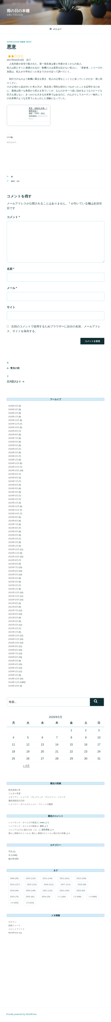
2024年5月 (13, 488)
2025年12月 (13, 420)
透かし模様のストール (18, 833)
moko (28, 42)
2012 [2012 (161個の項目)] (64, 878)
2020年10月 (13, 643)
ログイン (12, 922)
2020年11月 (13, 639)
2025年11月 (13, 424)
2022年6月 (13, 571)
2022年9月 (13, 560)
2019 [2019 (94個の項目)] (14, 890)
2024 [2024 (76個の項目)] (14, 896)
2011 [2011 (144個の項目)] (47, 878)
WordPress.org (15, 932)
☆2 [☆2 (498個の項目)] (77, 896)
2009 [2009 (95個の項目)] (14, 878)
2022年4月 (13, 578)
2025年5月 (13, 445)
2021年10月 (13, 599)
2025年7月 (13, 438)
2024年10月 (13, 470)
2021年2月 (13, 628)
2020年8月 (13, 650)
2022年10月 (13, 556)
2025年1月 (13, 459)
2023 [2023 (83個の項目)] (81, 890)
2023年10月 (13, 513)
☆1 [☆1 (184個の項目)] (61, 896)
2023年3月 (13, 538)
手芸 (10, 851)
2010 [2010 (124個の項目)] (31, 878)
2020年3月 (13, 668)
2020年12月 (13, 635)
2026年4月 (13, 406)
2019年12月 (13, 678)
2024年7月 (13, 481)
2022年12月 (13, 549)
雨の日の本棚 (18, 11)
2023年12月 (13, 506)
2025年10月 (13, 427)
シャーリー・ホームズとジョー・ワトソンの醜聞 (30, 804)
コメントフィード (16, 929)
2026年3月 (13, 409)
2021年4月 (13, 621)
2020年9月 (13, 646)
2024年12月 (13, 463)
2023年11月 (13, 510)
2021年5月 (13, 617)
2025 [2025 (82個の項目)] (30, 896)
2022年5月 (13, 574)
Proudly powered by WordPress (21, 1014)
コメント (13, 217)
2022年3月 (13, 582)
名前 (10, 268)
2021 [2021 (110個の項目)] (47, 890)
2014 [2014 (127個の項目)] (15, 884)
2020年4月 (13, 664)
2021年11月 (13, 596)
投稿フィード (14, 925)
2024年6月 (13, 485)
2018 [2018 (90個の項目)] (82, 884)
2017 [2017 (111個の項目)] (65, 884)
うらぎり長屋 (14, 793)
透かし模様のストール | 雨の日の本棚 (49, 833)
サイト (11, 307)
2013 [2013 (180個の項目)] (81, 878)
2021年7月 (13, 610)
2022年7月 (13, 567)
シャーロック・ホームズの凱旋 (22, 822)
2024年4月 (13, 492)
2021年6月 (13, 614)
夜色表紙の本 (14, 790)
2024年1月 (13, 503)
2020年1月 (13, 675)
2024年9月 (13, 474)
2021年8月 (13, 607)
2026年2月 (13, 413)
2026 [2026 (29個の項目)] (46, 896)
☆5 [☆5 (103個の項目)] (30, 903)
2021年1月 (13, 632)
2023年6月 (13, 528)
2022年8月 (13, 564)
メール (12, 288)
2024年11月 (13, 467)
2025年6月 (13, 442)
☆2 (17, 181)
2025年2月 (13, 456)
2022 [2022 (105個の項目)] (64, 890)
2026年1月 (13, 416)
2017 (13, 181)
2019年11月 (13, 682)
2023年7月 (13, 524)
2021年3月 (13, 625)
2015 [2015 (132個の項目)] (32, 884)
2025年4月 (13, 449)
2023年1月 (13, 546)
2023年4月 (13, 535)
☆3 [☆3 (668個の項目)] (92, 896)
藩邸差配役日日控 (16, 800)
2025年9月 (13, 431)
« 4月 (26, 765)
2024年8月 (13, 477)
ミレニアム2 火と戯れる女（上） (23, 829)
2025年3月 (13, 452)
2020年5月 (13, 660)
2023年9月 (13, 517)
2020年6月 (13, 657)
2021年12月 (13, 592)
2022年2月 (13, 585)
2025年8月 (13, 434)
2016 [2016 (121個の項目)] (49, 884)
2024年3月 (13, 495)
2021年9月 (13, 603)
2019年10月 (13, 686)
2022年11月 (13, 553)
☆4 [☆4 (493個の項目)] (14, 903)
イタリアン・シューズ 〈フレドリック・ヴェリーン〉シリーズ (37, 797)
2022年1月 (13, 589)
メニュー (55, 29)
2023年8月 (13, 521)
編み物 (11, 859)
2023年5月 (13, 531)
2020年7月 (13, 653)
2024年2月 (13, 499)
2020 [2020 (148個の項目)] (31, 890)
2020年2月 (13, 671)
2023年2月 (13, 542)
